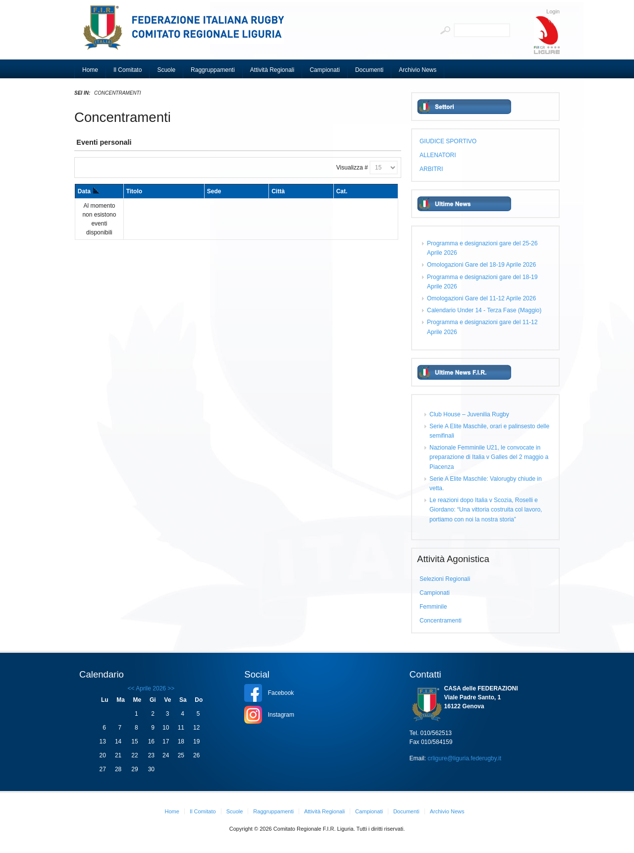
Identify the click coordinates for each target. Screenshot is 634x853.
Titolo (134, 191)
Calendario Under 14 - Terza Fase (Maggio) (484, 310)
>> (170, 688)
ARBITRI (431, 169)
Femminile (433, 606)
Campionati (435, 592)
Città (278, 191)
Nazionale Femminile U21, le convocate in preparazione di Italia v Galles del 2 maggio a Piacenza (488, 457)
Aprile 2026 (151, 688)
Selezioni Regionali (445, 578)
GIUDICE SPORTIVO (448, 141)
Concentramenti (441, 620)
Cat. (342, 191)
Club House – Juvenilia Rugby (469, 414)
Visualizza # (352, 167)
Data (88, 191)
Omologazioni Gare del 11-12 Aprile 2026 (481, 298)
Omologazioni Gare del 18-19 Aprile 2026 (481, 264)
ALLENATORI (438, 155)
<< (131, 688)
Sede (214, 191)
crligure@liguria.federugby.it (464, 758)
